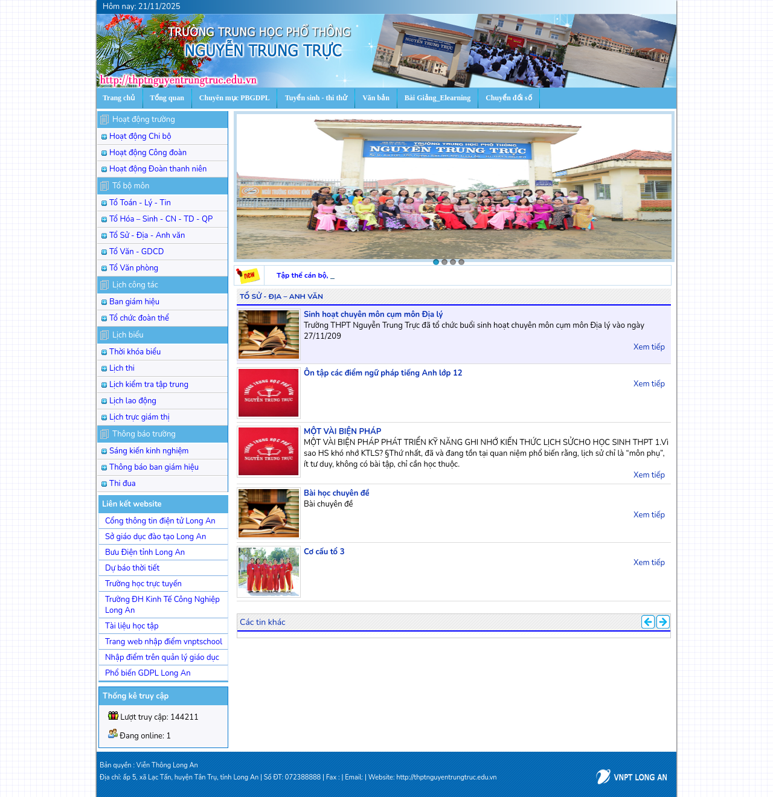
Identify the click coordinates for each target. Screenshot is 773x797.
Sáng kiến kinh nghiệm (149, 451)
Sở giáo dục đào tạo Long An (155, 536)
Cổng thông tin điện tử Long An (160, 521)
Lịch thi (122, 368)
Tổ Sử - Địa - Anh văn (147, 235)
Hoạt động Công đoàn (148, 152)
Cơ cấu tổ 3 (324, 551)
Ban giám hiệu (134, 301)
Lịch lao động (132, 400)
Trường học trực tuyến (143, 583)
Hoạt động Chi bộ (140, 136)
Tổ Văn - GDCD (136, 251)
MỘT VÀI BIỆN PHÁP (342, 431)
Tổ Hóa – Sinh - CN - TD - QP (161, 219)
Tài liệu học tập (132, 626)
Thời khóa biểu (135, 352)
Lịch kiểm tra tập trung (148, 384)
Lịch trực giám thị (139, 417)
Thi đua (122, 483)
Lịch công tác (135, 285)
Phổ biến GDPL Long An (148, 673)
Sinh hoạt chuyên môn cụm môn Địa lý (373, 314)
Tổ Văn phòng (133, 268)
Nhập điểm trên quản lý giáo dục (162, 657)
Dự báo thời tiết (132, 568)
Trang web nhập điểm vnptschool (163, 641)
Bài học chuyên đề (337, 493)
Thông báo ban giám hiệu (154, 467)
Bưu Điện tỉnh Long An (145, 552)
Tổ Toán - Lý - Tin (140, 202)
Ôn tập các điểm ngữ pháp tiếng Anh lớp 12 (383, 373)
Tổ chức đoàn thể (139, 318)
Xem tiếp (649, 347)
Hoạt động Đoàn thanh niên (158, 169)
